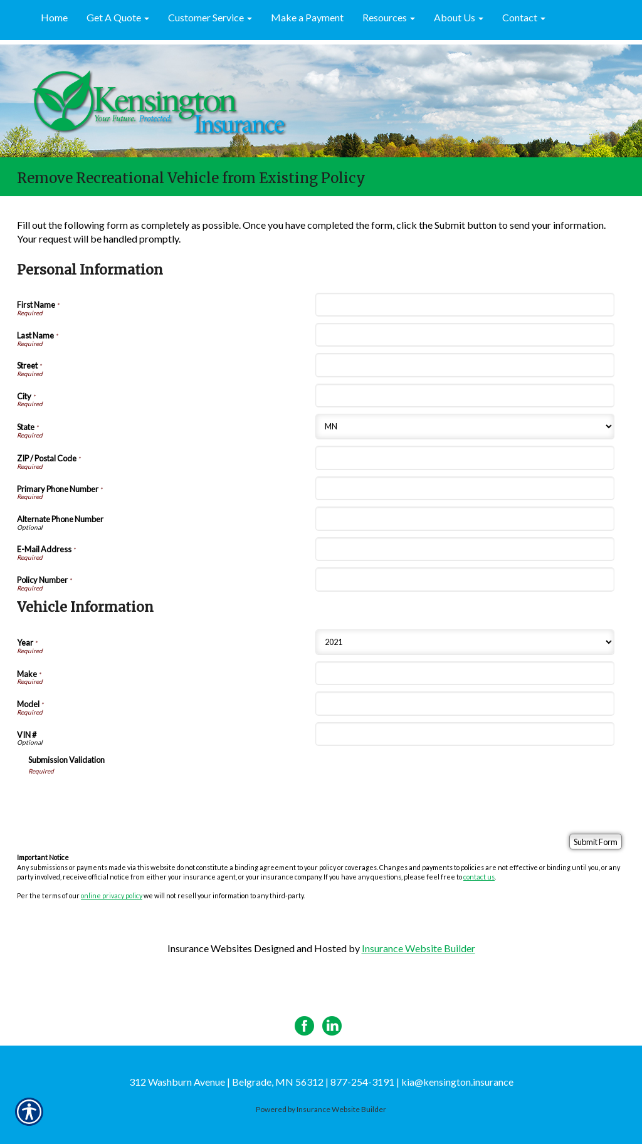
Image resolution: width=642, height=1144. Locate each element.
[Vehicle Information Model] (464, 703)
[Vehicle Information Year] (464, 642)
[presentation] (123, 799)
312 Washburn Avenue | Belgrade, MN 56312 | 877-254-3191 (261, 1082)
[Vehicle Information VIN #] (464, 734)
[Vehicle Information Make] (464, 673)
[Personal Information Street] (464, 365)
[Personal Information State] (464, 426)
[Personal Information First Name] (464, 305)
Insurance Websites (209, 948)
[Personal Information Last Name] (464, 335)
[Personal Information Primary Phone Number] (464, 488)
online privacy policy (111, 895)
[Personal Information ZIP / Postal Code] (464, 458)
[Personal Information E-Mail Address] (464, 549)
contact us (479, 877)
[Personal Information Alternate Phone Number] (464, 518)
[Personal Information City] (464, 395)
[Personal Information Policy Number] (464, 579)
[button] (118, 18)
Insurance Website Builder (418, 948)
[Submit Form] (595, 841)
